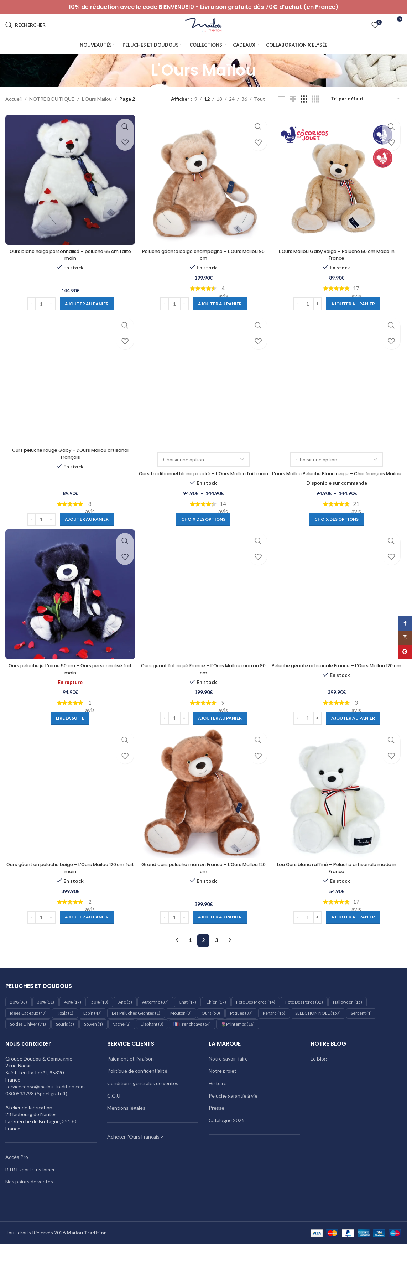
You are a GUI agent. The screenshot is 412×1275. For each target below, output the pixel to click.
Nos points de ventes (29, 1205)
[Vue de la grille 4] (315, 114)
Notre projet (222, 1095)
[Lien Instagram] (405, 638)
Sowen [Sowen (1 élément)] (93, 1048)
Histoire (217, 1107)
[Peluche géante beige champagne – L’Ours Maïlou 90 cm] (203, 194)
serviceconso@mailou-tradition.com (45, 1110)
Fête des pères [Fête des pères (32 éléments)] (304, 1025)
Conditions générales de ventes (142, 1107)
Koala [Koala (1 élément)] (65, 1037)
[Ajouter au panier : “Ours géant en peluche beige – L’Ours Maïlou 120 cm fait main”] (85, 941)
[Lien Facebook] (405, 623)
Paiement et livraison (130, 1082)
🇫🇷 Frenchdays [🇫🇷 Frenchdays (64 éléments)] (192, 1048)
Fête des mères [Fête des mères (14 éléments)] (255, 1025)
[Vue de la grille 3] (304, 114)
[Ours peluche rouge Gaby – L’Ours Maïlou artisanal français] (68, 394)
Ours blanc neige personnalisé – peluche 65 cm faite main (69, 268)
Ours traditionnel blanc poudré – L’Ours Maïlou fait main (203, 491)
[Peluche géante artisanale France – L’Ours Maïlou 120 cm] (337, 617)
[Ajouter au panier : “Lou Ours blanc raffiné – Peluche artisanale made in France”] (354, 941)
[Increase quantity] (49, 317)
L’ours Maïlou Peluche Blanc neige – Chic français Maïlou (337, 491)
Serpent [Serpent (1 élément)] (361, 1037)
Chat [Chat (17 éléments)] (187, 1025)
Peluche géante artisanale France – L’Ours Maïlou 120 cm (337, 692)
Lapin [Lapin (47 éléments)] (92, 1037)
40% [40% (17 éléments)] (72, 1025)
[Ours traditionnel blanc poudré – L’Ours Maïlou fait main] (203, 394)
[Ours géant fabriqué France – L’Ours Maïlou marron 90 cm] (203, 617)
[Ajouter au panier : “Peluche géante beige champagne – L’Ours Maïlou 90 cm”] (219, 317)
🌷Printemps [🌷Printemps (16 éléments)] (238, 1048)
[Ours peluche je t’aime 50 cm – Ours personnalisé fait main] (68, 617)
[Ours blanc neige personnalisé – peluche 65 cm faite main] (68, 194)
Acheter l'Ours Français (133, 1160)
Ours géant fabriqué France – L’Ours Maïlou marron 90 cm (203, 692)
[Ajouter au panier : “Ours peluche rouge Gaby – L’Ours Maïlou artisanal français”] (85, 540)
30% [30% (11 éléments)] (45, 1025)
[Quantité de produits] (40, 317)
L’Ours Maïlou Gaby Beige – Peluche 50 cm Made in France (338, 268)
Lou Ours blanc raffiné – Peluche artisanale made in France (337, 892)
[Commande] (365, 115)
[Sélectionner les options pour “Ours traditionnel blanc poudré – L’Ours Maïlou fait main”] (203, 540)
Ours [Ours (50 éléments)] (211, 1037)
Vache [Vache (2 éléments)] (122, 1048)
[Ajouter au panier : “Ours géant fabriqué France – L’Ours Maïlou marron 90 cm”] (219, 741)
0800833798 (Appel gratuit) (36, 1117)
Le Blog (319, 1082)
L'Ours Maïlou (97, 115)
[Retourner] (142, 86)
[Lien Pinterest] (405, 652)
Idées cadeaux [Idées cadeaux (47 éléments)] (28, 1037)
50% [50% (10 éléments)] (99, 1025)
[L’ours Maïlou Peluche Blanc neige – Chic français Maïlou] (337, 394)
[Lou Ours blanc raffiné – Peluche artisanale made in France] (337, 818)
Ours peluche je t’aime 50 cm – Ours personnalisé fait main (69, 692)
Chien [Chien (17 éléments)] (216, 1025)
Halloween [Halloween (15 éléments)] (347, 1025)
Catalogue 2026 (226, 1144)
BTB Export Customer (30, 1193)
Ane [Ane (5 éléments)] (125, 1025)
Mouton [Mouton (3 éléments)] (181, 1037)
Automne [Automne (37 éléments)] (155, 1025)
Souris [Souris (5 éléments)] (65, 1048)
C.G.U (113, 1119)
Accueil (13, 115)
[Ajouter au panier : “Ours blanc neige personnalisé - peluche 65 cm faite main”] (85, 317)
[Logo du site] (203, 32)
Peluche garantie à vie (233, 1119)
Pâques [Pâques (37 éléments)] (241, 1037)
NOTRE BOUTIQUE (51, 115)
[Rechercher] (25, 33)
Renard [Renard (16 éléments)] (274, 1037)
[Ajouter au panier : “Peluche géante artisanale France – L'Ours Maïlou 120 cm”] (354, 741)
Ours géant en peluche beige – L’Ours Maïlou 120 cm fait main (69, 892)
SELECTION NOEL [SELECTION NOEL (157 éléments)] (318, 1037)
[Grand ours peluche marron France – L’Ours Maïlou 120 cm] (203, 818)
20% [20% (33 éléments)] (18, 1025)
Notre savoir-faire (228, 1082)
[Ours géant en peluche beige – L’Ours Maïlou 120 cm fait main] (68, 818)
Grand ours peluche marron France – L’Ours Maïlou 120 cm (203, 892)
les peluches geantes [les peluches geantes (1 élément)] (136, 1037)
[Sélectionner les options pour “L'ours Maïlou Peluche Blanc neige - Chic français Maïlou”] (338, 540)
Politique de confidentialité (137, 1095)
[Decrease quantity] (30, 317)
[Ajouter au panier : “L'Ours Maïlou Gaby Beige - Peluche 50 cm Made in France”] (354, 317)
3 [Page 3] (216, 964)
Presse (216, 1132)
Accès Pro (16, 1181)
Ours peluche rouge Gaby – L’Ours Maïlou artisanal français (69, 468)
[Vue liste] (281, 114)
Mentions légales (126, 1132)
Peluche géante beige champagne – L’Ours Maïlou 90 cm (203, 268)
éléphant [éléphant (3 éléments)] (152, 1048)
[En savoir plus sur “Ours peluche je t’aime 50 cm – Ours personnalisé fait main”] (69, 741)
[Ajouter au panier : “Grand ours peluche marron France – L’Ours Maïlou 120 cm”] (219, 941)
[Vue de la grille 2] (293, 114)
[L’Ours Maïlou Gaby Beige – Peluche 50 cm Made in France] (337, 194)
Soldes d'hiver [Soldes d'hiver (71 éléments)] (28, 1048)
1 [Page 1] (190, 964)
